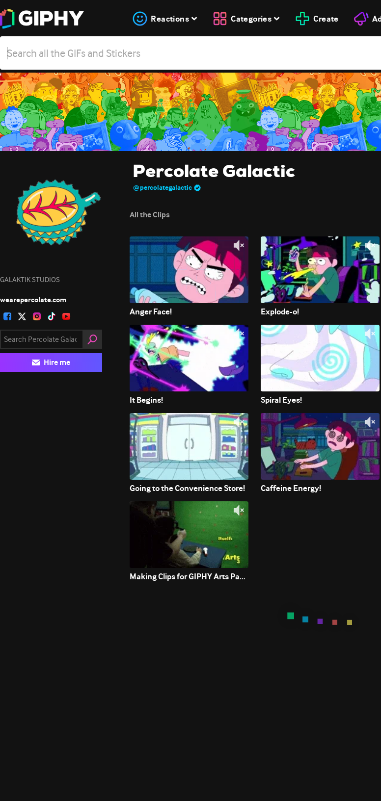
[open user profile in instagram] (36, 316)
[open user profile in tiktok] (51, 316)
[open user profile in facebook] (7, 316)
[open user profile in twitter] (22, 316)
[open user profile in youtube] (66, 316)
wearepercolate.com (33, 299)
